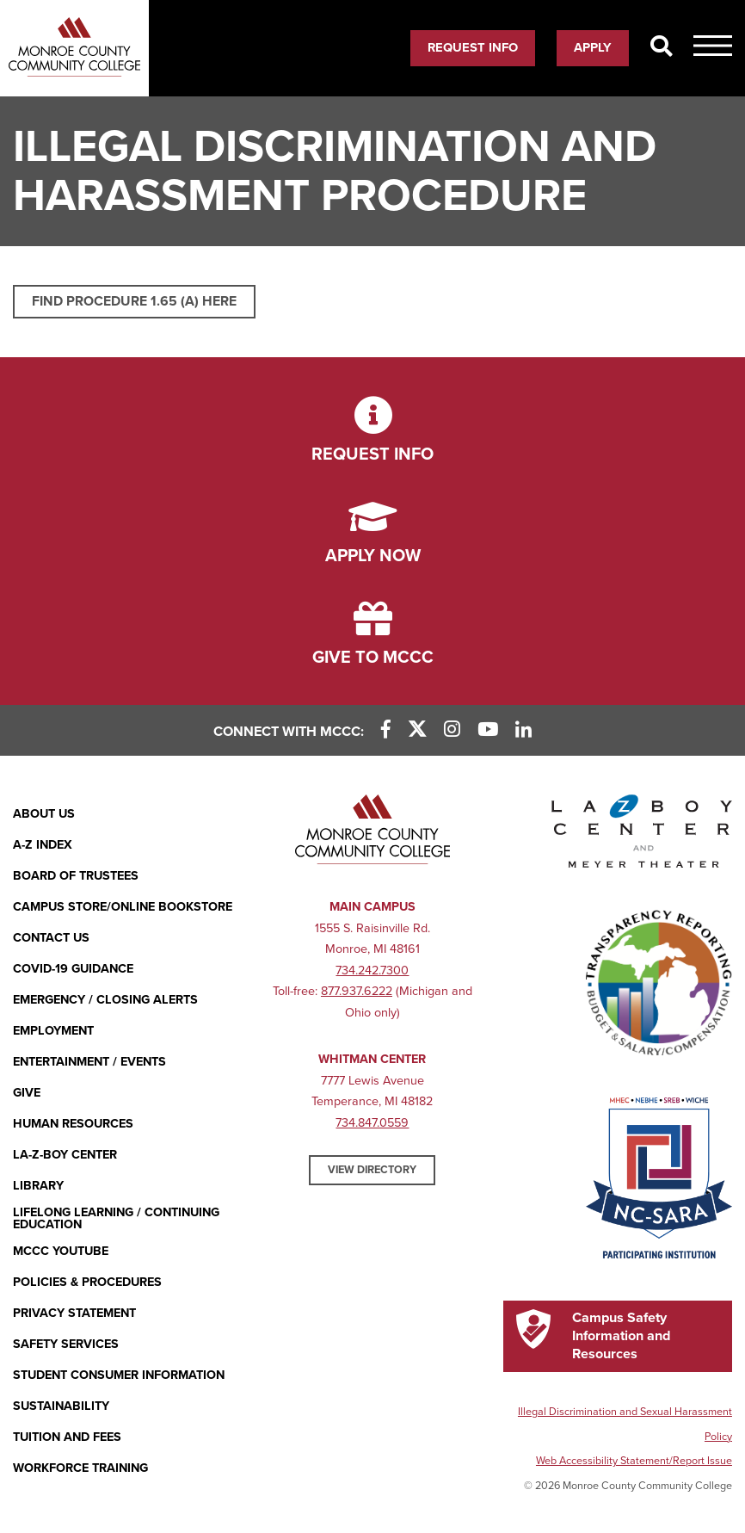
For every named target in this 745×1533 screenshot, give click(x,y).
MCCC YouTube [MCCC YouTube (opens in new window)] (60, 1251)
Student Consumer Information (119, 1375)
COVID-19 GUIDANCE (73, 968)
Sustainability (61, 1406)
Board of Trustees (76, 875)
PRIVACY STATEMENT (74, 1313)
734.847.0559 (372, 1123)
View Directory (372, 1170)
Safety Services (66, 1344)
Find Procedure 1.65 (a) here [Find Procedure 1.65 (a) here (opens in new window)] (134, 301)
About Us (44, 814)
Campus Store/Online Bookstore (122, 906)
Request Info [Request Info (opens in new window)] (473, 47)
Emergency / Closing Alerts (105, 999)
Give (26, 1092)
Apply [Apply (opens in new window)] (593, 47)
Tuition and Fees (67, 1437)
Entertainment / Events (89, 1061)
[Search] (661, 47)
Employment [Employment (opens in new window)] (53, 1030)
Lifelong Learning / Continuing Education (116, 1219)
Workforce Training (80, 1468)
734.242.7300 (372, 970)
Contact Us (51, 937)
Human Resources (73, 1123)
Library (38, 1185)
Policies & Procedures (87, 1282)
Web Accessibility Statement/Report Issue (634, 1461)
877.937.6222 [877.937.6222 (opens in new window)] (356, 991)
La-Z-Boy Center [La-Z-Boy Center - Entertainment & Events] (65, 1154)
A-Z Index (42, 845)
